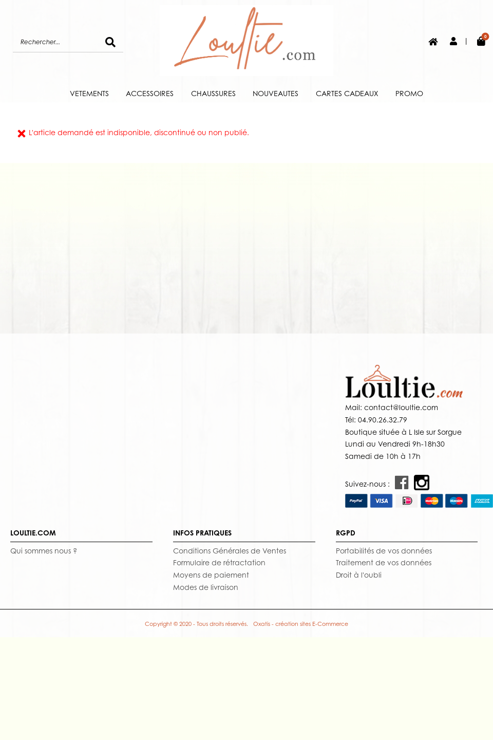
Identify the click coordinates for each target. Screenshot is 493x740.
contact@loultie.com (400, 407)
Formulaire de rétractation (219, 562)
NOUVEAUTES (275, 93)
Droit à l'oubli (359, 574)
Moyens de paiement (211, 574)
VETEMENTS (89, 93)
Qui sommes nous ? (43, 550)
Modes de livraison (205, 587)
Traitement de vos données (383, 562)
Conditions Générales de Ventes (229, 550)
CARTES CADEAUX (347, 93)
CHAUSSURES (213, 93)
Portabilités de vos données (384, 550)
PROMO (409, 93)
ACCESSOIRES (150, 93)
